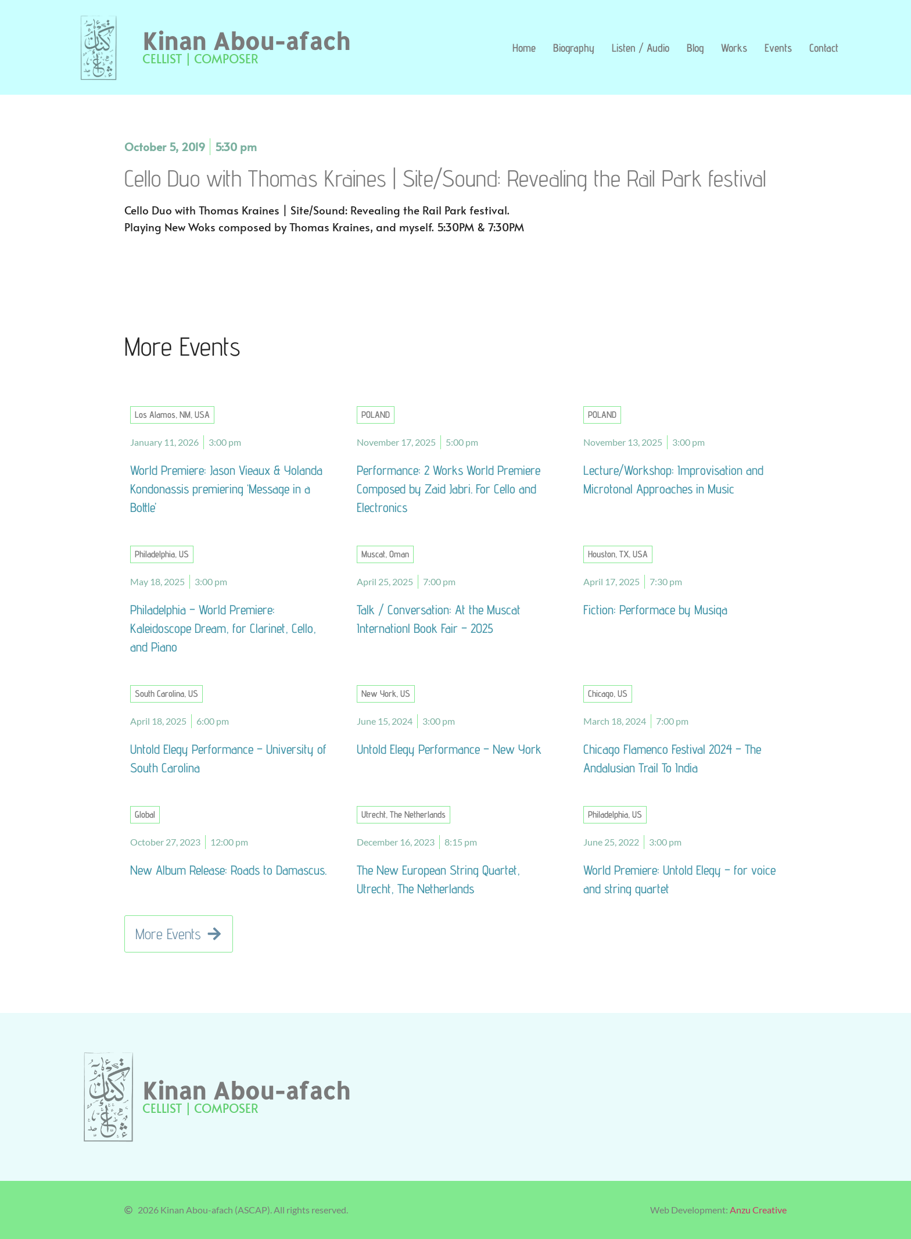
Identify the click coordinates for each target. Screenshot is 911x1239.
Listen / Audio (640, 47)
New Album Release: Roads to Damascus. (228, 870)
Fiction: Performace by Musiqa (655, 609)
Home (524, 47)
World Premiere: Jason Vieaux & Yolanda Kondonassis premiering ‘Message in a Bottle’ (226, 488)
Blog (695, 47)
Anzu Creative (758, 1209)
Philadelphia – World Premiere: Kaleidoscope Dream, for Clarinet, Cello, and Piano (223, 627)
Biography (573, 47)
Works (734, 47)
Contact (823, 47)
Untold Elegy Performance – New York (449, 749)
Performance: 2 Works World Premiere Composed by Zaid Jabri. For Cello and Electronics (448, 488)
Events (778, 47)
